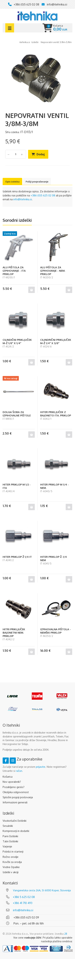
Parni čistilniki (10, 836)
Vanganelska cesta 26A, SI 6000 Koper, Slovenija (42, 890)
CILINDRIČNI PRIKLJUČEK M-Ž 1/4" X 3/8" (55, 341)
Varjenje (7, 846)
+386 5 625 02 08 (24, 897)
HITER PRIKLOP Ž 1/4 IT (17, 556)
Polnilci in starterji (13, 851)
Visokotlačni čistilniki (14, 820)
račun (19, 770)
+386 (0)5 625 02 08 (26, 4)
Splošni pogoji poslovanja (18, 797)
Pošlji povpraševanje (37, 181)
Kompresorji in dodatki (16, 831)
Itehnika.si (24, 42)
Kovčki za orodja (12, 862)
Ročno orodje (10, 857)
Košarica (7, 776)
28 (65, 933)
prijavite (40, 766)
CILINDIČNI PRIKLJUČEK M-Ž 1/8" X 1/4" (17, 341)
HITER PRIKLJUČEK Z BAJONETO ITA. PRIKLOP (55, 413)
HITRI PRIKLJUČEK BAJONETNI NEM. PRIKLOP (14, 633)
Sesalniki (8, 825)
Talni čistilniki (10, 841)
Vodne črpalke (11, 867)
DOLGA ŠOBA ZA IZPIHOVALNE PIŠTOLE (17, 413)
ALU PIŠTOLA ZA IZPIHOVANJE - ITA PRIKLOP (14, 271)
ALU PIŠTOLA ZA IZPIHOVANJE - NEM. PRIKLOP (52, 271)
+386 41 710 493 (22, 903)
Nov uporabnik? (12, 781)
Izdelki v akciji (10, 872)
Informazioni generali (15, 802)
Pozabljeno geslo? (13, 787)
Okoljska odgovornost (16, 792)
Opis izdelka (12, 181)
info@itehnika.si (57, 4)
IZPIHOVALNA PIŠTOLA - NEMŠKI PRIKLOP (55, 631)
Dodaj (41, 154)
